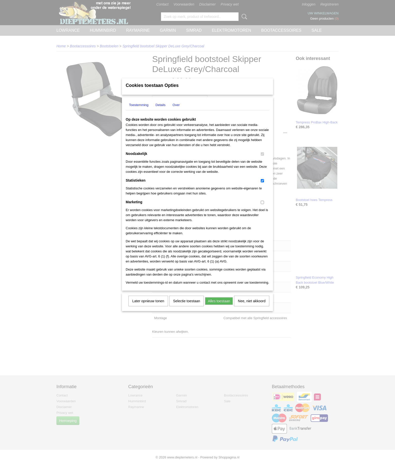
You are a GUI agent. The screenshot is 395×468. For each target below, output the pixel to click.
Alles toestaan (219, 308)
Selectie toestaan (186, 308)
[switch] (262, 160)
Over (176, 111)
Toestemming (138, 111)
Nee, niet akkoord (252, 308)
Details (160, 111)
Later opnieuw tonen (148, 308)
